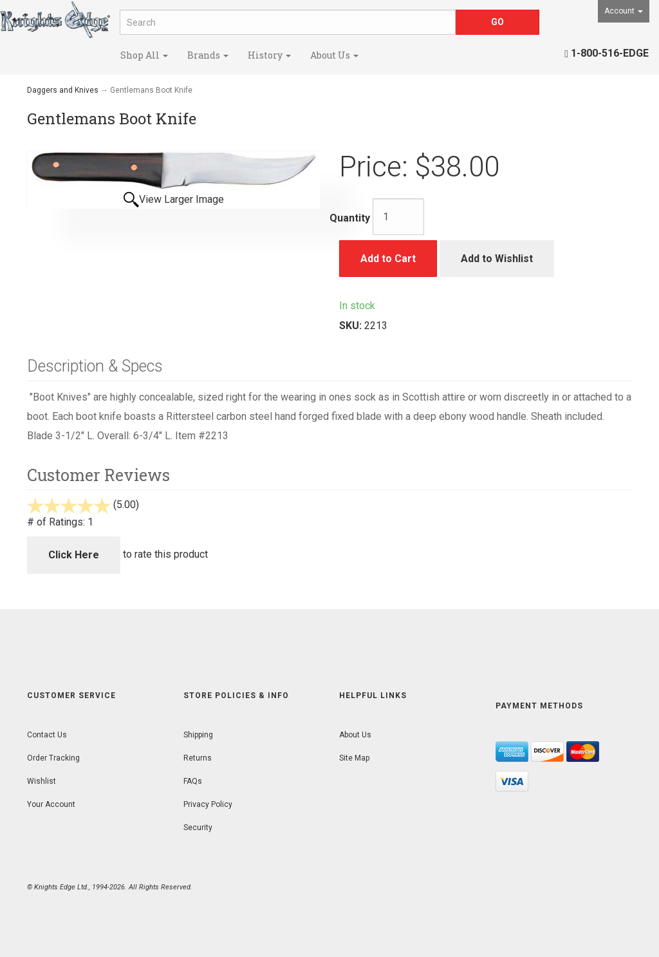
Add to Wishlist (497, 258)
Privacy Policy (207, 804)
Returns (197, 758)
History (269, 55)
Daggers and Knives (62, 90)
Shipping (198, 734)
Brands (207, 55)
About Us (334, 55)
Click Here (73, 555)
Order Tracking (53, 758)
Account (623, 10)
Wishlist (41, 781)
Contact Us (47, 734)
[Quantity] (398, 216)
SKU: (351, 325)
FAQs (192, 781)
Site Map (354, 758)
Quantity (350, 218)
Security (197, 827)
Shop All (144, 55)
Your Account (51, 804)
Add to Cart (388, 258)
